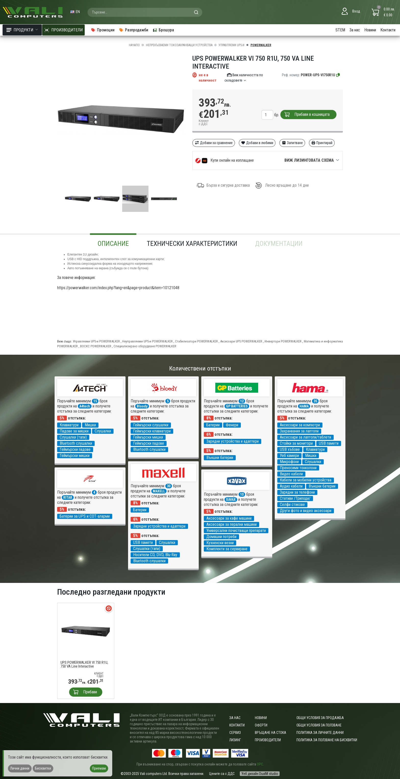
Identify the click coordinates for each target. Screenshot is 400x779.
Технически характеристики (192, 243)
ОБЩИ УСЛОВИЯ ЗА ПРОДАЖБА (320, 718)
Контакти (387, 30)
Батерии (213, 425)
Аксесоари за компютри (300, 425)
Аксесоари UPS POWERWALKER (241, 341)
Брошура (163, 30)
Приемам (99, 768)
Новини (370, 30)
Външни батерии (219, 457)
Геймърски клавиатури (152, 431)
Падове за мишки (74, 431)
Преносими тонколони (298, 467)
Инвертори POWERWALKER (283, 341)
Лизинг (235, 740)
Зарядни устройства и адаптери (232, 441)
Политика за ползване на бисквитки (326, 740)
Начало (134, 45)
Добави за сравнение (214, 143)
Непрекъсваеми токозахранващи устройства (179, 45)
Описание (113, 243)
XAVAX (231, 499)
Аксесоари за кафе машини (229, 518)
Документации (279, 243)
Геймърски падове (75, 449)
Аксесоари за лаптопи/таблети (305, 437)
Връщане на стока (270, 733)
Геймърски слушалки (150, 425)
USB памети (329, 443)
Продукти (22, 30)
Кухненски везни (220, 542)
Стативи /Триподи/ (295, 498)
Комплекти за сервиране (226, 548)
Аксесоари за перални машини (231, 524)
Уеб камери (289, 455)
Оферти (261, 725)
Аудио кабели (291, 486)
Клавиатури (69, 425)
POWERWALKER (261, 45)
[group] (121, 119)
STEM (340, 30)
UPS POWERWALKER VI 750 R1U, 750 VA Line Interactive (84, 664)
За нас (354, 30)
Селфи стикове (292, 504)
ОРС (260, 764)
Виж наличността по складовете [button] (243, 77)
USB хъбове (290, 449)
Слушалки (103, 431)
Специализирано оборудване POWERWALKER (145, 346)
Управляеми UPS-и (231, 45)
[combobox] (145, 12)
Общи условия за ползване (319, 725)
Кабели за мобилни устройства (305, 480)
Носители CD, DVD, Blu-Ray (155, 554)
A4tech (84, 406)
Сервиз (235, 733)
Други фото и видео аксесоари (305, 510)
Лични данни (19, 768)
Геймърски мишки (75, 455)
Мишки (90, 425)
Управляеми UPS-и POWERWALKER (96, 341)
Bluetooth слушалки (76, 443)
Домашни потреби (221, 536)
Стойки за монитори (296, 443)
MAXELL (159, 491)
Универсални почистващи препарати (236, 530)
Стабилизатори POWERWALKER (196, 341)
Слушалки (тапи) (73, 437)
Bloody (142, 406)
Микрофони (289, 461)
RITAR (67, 497)
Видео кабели (291, 473)
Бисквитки (43, 768)
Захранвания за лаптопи (299, 431)
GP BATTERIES (237, 406)
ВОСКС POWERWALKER (95, 346)
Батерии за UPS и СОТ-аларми (85, 516)
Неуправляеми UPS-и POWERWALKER (147, 341)
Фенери (232, 425)
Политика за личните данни (320, 733)
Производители (268, 740)
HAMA (304, 406)
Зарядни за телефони (297, 492)
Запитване (292, 143)
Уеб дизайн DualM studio (259, 774)
